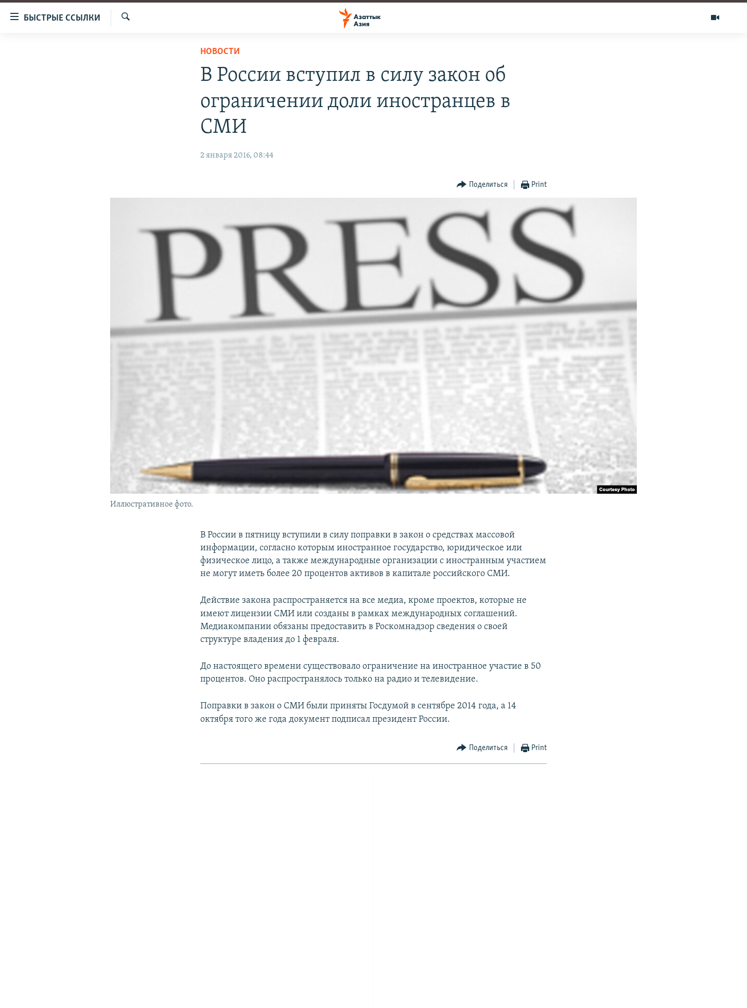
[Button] (482, 185)
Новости (220, 52)
